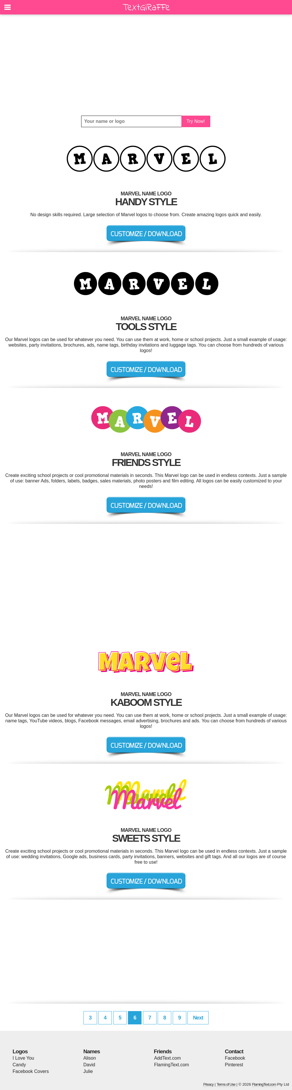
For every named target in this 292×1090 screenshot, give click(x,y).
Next (198, 1018)
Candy (19, 1064)
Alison (89, 1058)
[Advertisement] (146, 65)
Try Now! (196, 121)
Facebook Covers (31, 1071)
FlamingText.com (171, 1064)
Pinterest (234, 1064)
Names (91, 1051)
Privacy (208, 1084)
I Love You (23, 1058)
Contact (234, 1051)
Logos (20, 1051)
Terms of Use (226, 1084)
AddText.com (167, 1058)
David (89, 1064)
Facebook (235, 1058)
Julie (88, 1071)
